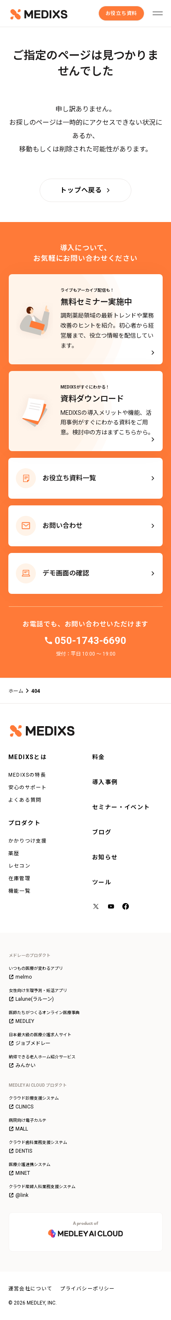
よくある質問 (24, 800)
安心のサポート (27, 787)
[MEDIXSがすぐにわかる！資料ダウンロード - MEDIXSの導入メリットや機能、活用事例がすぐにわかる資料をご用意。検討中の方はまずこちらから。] (86, 411)
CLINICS (21, 1107)
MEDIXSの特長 (27, 775)
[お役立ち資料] (121, 13)
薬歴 (13, 853)
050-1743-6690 (90, 640)
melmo (20, 977)
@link (18, 1195)
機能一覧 (19, 891)
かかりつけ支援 (27, 841)
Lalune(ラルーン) (31, 999)
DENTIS (20, 1151)
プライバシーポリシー (87, 1289)
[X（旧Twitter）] (96, 907)
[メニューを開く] (158, 13)
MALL (18, 1129)
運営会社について (30, 1289)
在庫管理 (19, 878)
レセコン (19, 866)
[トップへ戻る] (85, 190)
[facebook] (126, 907)
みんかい (22, 1065)
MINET (19, 1173)
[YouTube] (111, 907)
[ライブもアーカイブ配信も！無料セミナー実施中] (86, 319)
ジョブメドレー (29, 1043)
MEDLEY (21, 1021)
